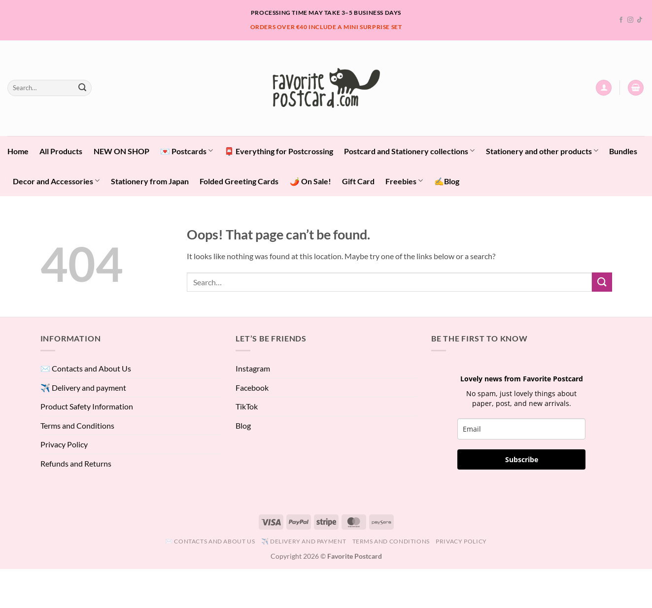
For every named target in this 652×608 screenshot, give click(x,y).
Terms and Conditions (77, 425)
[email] (521, 428)
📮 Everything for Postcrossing (278, 151)
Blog (243, 425)
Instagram (253, 368)
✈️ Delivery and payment (83, 387)
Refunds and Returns (75, 463)
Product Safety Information (86, 406)
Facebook (252, 387)
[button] (604, 88)
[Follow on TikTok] (640, 20)
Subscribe (521, 459)
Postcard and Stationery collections (409, 150)
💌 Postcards (186, 150)
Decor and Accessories (56, 180)
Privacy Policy (64, 444)
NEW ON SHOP (121, 151)
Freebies (404, 180)
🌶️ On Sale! (310, 181)
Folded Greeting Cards (239, 181)
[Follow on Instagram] (630, 20)
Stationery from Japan (150, 181)
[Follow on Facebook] (621, 20)
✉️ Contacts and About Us (85, 368)
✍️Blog (446, 181)
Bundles (623, 151)
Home (18, 151)
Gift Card (358, 181)
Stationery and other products (542, 150)
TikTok (247, 406)
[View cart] (636, 88)
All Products (60, 151)
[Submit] (82, 87)
